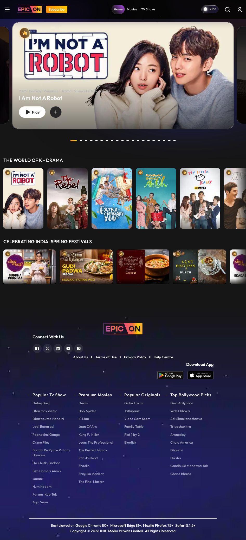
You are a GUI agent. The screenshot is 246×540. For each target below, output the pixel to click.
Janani (38, 479)
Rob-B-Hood (88, 458)
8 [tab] (112, 140)
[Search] (227, 9)
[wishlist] (55, 112)
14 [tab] (143, 140)
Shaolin (84, 466)
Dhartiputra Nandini (48, 419)
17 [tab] (159, 140)
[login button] (240, 9)
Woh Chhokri (180, 411)
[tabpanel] (123, 71)
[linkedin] (57, 347)
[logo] (123, 328)
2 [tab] (81, 140)
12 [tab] (133, 140)
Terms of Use (105, 357)
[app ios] (200, 375)
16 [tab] (153, 140)
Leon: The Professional (96, 442)
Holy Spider (87, 411)
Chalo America (181, 442)
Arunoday (178, 434)
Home (118, 9)
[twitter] (47, 347)
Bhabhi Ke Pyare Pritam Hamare (51, 452)
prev (59, 140)
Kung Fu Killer (89, 434)
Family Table (134, 426)
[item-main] (23, 197)
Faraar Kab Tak (45, 494)
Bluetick (130, 442)
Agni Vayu (40, 502)
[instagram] (78, 347)
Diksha (175, 458)
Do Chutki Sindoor (46, 463)
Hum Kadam (42, 486)
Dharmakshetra (45, 411)
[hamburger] (7, 9)
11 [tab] (127, 140)
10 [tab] (122, 140)
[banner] (123, 75)
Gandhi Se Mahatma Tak (189, 466)
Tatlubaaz (132, 411)
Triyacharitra (180, 426)
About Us (80, 357)
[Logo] (29, 9)
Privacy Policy (135, 357)
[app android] (172, 375)
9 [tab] (117, 140)
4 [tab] (91, 140)
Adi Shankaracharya (186, 419)
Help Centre (163, 357)
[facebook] (37, 347)
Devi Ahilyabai (181, 403)
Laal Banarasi (43, 426)
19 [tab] (169, 140)
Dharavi (176, 450)
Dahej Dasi (41, 403)
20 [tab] (174, 140)
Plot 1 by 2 (132, 434)
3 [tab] (86, 140)
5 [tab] (96, 140)
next (186, 140)
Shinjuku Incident (91, 474)
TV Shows (148, 9)
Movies (132, 9)
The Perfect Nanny (93, 450)
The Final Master (91, 481)
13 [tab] (138, 140)
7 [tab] (107, 140)
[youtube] (68, 347)
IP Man (84, 419)
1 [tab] (73, 140)
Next (241, 197)
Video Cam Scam (137, 419)
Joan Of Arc (88, 426)
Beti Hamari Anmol (47, 471)
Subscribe (57, 9)
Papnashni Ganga (46, 434)
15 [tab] (148, 140)
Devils (83, 403)
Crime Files (41, 442)
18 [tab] (164, 140)
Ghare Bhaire (180, 474)
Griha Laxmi (133, 403)
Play (32, 112)
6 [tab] (101, 140)
